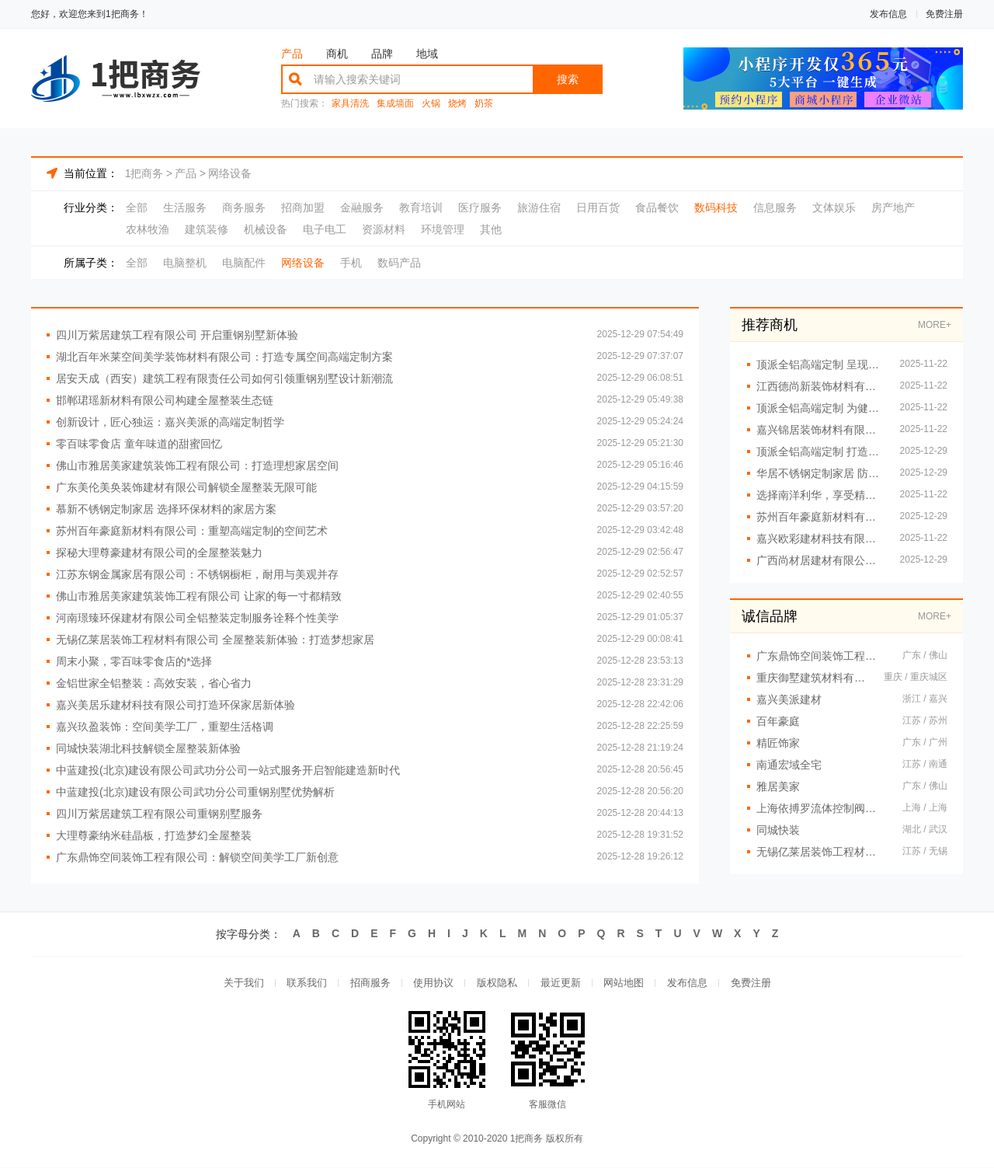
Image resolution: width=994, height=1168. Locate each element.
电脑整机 (185, 262)
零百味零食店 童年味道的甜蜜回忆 (139, 444)
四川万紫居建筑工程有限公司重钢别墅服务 (159, 813)
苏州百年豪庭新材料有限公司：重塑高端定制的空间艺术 (192, 531)
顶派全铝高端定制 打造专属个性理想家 (820, 451)
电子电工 (324, 229)
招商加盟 (303, 207)
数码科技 (716, 207)
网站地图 (624, 983)
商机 (337, 53)
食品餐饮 (657, 207)
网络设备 (230, 173)
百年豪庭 (778, 721)
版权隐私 (497, 983)
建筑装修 (206, 229)
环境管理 (442, 229)
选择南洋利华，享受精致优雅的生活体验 (820, 495)
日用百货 (598, 207)
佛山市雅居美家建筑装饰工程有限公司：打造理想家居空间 (197, 465)
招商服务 (369, 983)
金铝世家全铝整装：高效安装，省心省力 (154, 683)
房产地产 (893, 207)
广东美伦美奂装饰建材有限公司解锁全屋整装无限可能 (186, 487)
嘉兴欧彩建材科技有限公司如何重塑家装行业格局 (820, 538)
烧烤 (457, 104)
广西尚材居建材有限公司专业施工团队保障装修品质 (820, 560)
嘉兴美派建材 (789, 699)
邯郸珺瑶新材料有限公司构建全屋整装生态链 (164, 400)
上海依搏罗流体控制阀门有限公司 (821, 808)
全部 (137, 207)
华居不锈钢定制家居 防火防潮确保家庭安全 (820, 473)
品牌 (382, 53)
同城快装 (778, 830)
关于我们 (242, 983)
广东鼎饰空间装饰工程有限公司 (821, 656)
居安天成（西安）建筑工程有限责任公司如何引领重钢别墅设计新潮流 (224, 378)
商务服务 (244, 207)
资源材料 (383, 229)
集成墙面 (395, 104)
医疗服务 (480, 207)
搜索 (568, 79)
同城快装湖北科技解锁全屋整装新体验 (148, 748)
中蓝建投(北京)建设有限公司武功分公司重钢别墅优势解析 (195, 792)
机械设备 (265, 229)
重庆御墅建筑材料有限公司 (812, 677)
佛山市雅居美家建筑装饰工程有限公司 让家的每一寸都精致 (199, 596)
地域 (427, 53)
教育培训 (421, 207)
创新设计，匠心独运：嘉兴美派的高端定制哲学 (170, 422)
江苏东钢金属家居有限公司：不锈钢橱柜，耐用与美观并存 (197, 574)
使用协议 (433, 983)
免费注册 (944, 14)
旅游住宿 (539, 207)
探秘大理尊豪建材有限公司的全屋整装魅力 (159, 552)
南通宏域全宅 (789, 764)
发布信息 (888, 14)
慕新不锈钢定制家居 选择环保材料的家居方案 (166, 509)
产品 (292, 53)
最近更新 (560, 983)
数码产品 (399, 262)
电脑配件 (244, 262)
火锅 (431, 104)
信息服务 (775, 207)
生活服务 (185, 207)
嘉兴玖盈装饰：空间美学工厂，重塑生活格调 (164, 726)
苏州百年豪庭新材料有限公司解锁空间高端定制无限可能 (820, 517)
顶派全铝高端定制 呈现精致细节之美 (820, 364)
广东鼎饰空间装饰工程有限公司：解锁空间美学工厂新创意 (197, 857)
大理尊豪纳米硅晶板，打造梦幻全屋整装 (154, 835)
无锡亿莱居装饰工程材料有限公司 (821, 851)
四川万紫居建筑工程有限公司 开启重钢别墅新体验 (177, 335)
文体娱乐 (834, 207)
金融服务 (362, 207)
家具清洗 (350, 104)
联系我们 (306, 983)
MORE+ (934, 324)
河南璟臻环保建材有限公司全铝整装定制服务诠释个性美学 (197, 618)
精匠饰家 (778, 743)
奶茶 (483, 104)
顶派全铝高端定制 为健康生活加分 (820, 408)
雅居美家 (778, 786)
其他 (491, 229)
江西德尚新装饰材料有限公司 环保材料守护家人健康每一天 (820, 386)
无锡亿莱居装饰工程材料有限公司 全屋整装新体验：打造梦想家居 (215, 639)
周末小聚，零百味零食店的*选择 (134, 661)
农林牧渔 (147, 229)
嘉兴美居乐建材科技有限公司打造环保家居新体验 (175, 705)
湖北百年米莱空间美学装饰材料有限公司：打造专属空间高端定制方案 (224, 356)
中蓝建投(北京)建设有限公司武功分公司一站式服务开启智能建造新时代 (228, 770)
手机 (351, 262)
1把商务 (144, 173)
